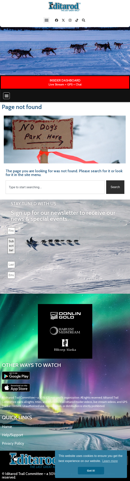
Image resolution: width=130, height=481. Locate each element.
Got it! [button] (91, 470)
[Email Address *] (11, 275)
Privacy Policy (13, 443)
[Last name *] (11, 264)
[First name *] (11, 230)
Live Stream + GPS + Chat (65, 84)
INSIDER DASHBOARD (65, 80)
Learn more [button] (110, 461)
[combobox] (55, 187)
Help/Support (12, 435)
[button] (46, 20)
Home (7, 426)
